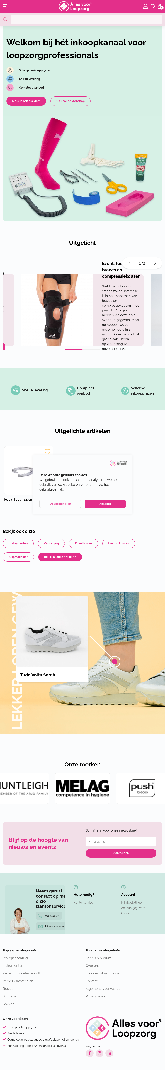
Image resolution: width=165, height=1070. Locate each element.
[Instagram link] (99, 1053)
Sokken (8, 1004)
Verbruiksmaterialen (18, 981)
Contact (126, 913)
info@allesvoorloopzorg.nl (56, 926)
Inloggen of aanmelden (103, 973)
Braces (8, 989)
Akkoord (105, 503)
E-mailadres (97, 841)
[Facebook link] (90, 1053)
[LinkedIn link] (109, 1053)
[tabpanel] (82, 310)
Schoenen (10, 996)
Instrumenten (18, 543)
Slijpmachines (18, 557)
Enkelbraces (83, 543)
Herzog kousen (118, 543)
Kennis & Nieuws (98, 958)
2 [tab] (91, 349)
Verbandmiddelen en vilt (21, 973)
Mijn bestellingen (132, 902)
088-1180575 (48, 916)
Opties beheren (60, 504)
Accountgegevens (133, 908)
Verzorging (51, 543)
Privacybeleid (96, 996)
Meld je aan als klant (26, 101)
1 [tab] (73, 349)
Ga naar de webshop (70, 101)
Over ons (93, 966)
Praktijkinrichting (15, 958)
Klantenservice (83, 902)
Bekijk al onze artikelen (60, 557)
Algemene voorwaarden (104, 989)
